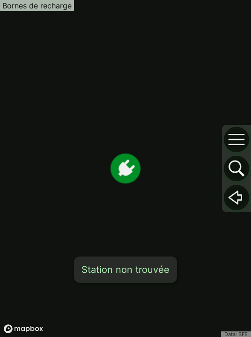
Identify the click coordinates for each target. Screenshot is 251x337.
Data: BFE (236, 334)
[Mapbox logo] (23, 328)
